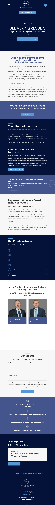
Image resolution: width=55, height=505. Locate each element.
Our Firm (17, 473)
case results (17, 165)
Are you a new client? (13, 371)
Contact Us (40, 473)
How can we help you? (13, 375)
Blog (36, 473)
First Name (10, 362)
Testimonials (31, 473)
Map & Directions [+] (27, 494)
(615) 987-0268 (27, 500)
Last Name (30, 362)
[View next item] (18, 190)
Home (13, 473)
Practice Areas (24, 473)
